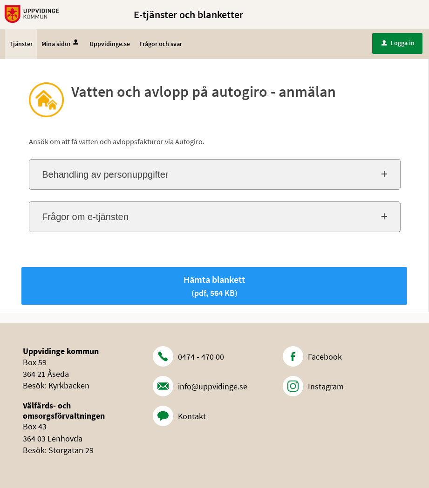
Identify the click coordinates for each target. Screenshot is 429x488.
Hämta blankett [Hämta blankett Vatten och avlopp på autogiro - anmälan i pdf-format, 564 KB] (214, 286)
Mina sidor (60, 44)
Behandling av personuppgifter (105, 174)
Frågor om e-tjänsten (85, 217)
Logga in (398, 43)
